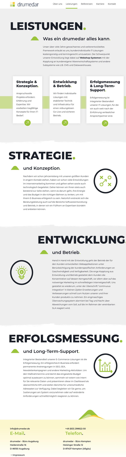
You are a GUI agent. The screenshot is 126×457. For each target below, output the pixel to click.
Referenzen (87, 4)
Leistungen (71, 4)
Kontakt (112, 4)
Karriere (100, 4)
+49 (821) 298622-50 (75, 428)
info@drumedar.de (20, 428)
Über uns (57, 4)
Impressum (19, 455)
